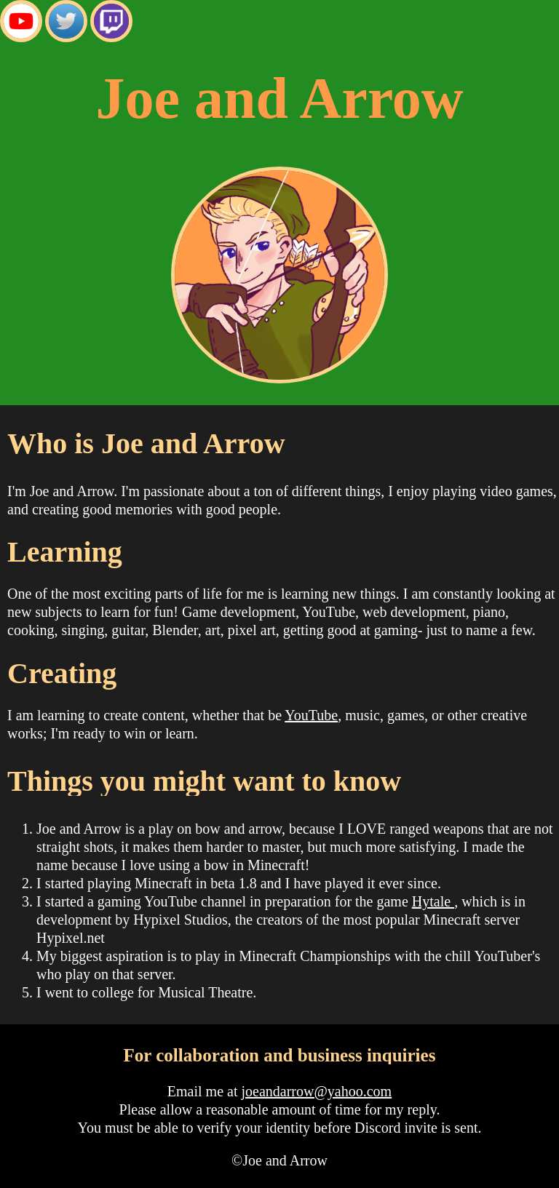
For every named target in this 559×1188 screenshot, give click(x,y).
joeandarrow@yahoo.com (316, 1091)
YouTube (311, 715)
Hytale (433, 901)
